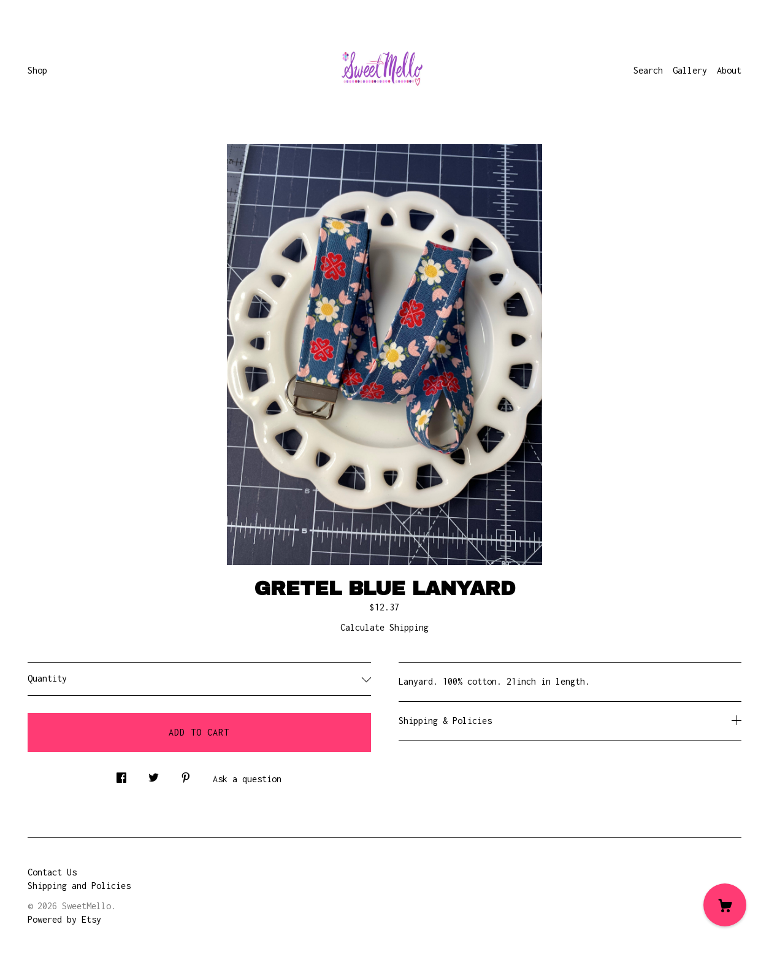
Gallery (690, 70)
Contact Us (52, 872)
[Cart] (724, 904)
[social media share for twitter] (153, 775)
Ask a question (247, 779)
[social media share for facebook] (121, 775)
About (729, 70)
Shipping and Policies (79, 885)
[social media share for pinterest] (186, 775)
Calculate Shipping (384, 627)
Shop (37, 70)
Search (648, 70)
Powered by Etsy (64, 919)
